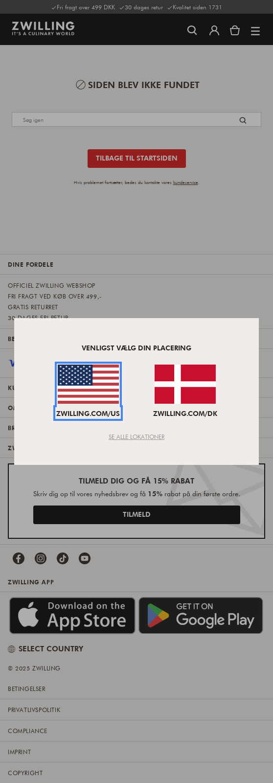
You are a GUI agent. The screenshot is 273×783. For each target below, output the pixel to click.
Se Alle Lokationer (136, 436)
